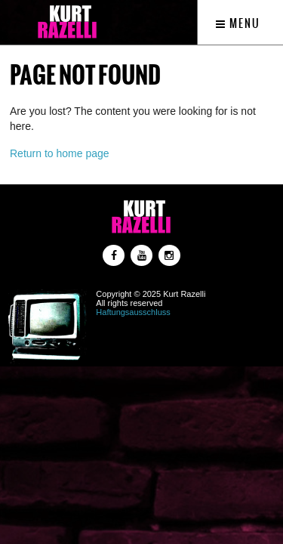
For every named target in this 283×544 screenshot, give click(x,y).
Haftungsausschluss (133, 312)
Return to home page (59, 153)
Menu (238, 23)
